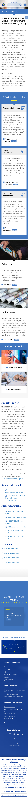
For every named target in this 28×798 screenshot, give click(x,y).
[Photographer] (27, 258)
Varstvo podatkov (9, 707)
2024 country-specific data (17, 517)
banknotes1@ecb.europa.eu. (14, 479)
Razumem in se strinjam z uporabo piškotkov (15, 791)
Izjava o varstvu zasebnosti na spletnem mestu (13, 710)
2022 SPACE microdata (11, 553)
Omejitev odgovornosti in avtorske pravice (14, 690)
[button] (25, 2)
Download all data (15, 367)
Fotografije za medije (10, 674)
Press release (8, 340)
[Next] (26, 616)
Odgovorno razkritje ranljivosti (13, 697)
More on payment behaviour (10, 140)
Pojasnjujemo (8, 672)
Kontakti (6, 677)
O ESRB (6, 667)
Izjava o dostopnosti (10, 716)
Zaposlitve (7, 669)
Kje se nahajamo (9, 680)
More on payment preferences (10, 183)
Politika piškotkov (9, 713)
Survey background (15, 389)
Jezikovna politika (9, 719)
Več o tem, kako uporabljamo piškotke (15, 787)
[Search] (13, 5)
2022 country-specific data (17, 527)
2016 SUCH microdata (11, 562)
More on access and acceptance (11, 229)
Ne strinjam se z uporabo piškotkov (15, 795)
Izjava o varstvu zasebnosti (15, 785)
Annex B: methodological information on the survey (15, 498)
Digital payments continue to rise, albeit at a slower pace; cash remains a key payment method (17, 647)
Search (20, 5)
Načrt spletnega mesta (10, 722)
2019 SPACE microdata (11, 558)
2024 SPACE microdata (11, 548)
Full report (7, 285)
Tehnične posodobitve (11, 694)
